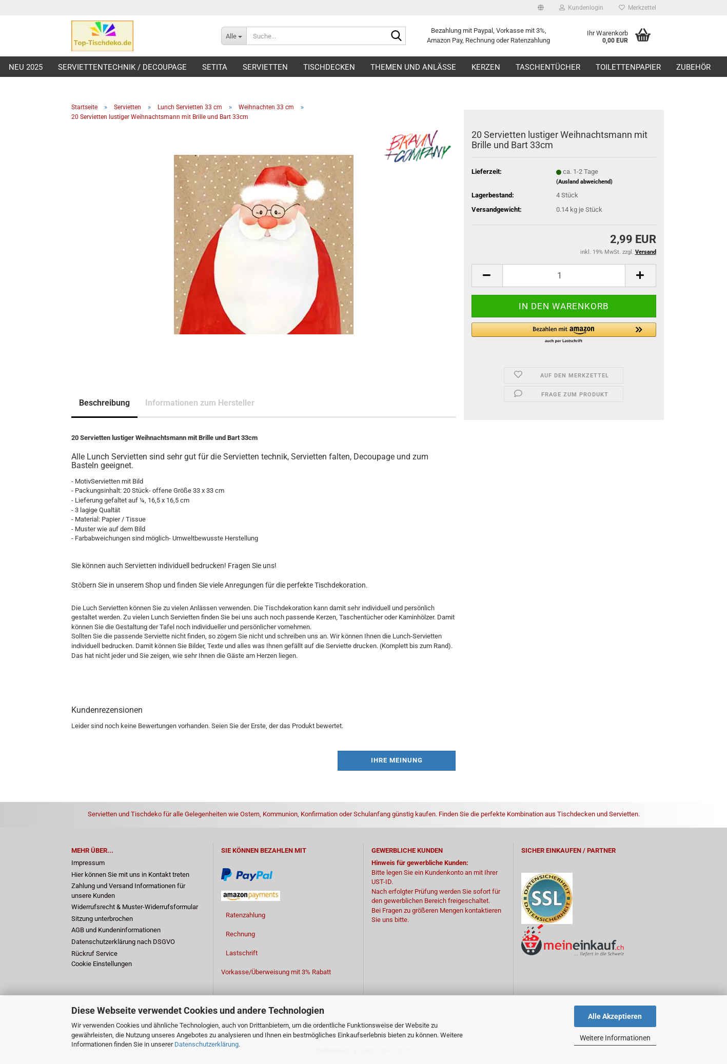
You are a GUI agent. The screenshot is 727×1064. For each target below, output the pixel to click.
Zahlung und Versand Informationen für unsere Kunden (128, 890)
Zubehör (693, 67)
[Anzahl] (563, 275)
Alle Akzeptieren (615, 1016)
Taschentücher (548, 67)
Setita (214, 67)
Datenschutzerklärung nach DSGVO (123, 942)
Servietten (265, 67)
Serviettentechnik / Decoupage (122, 67)
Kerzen (485, 67)
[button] (541, 7)
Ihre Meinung (397, 760)
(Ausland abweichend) (584, 181)
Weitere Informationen (615, 1038)
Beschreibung (104, 403)
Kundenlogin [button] (581, 7)
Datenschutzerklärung (206, 1044)
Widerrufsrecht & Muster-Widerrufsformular (134, 907)
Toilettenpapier (628, 67)
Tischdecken (329, 67)
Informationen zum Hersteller (199, 403)
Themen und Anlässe (413, 67)
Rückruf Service (94, 953)
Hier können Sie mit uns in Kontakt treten (130, 874)
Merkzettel (637, 7)
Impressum (88, 863)
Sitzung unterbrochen (102, 918)
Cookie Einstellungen (101, 964)
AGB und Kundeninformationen (116, 930)
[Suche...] (233, 36)
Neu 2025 (26, 67)
